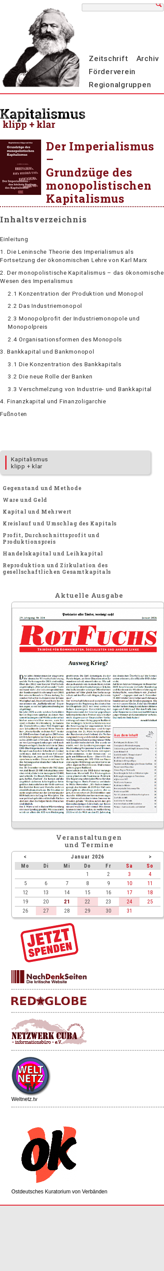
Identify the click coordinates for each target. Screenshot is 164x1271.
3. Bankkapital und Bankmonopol (47, 351)
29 (87, 910)
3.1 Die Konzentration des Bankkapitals (65, 364)
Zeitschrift (108, 58)
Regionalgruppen (120, 84)
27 (46, 910)
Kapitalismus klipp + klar (29, 463)
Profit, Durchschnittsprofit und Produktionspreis (51, 538)
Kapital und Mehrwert (37, 511)
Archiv (147, 58)
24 (129, 901)
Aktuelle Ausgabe (89, 595)
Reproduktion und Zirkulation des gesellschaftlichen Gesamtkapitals (57, 568)
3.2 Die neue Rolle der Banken (50, 376)
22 (87, 901)
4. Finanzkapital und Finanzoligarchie (53, 401)
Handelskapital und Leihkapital (53, 553)
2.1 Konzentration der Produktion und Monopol (75, 293)
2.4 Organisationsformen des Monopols (65, 339)
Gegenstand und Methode (42, 487)
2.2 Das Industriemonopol (45, 305)
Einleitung (14, 238)
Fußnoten (13, 413)
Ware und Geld (25, 499)
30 (108, 910)
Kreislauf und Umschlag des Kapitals (60, 523)
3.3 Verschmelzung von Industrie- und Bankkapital (80, 388)
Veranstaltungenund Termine (89, 841)
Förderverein (112, 71)
